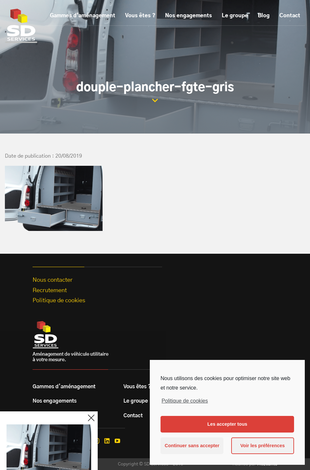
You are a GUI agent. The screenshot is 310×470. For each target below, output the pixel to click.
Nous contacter (53, 280)
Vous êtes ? (140, 15)
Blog (264, 15)
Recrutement (50, 290)
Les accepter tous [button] (227, 424)
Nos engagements (188, 15)
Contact (289, 15)
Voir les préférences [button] (262, 445)
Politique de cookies (185, 401)
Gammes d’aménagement (82, 15)
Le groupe (235, 15)
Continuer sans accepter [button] (192, 445)
